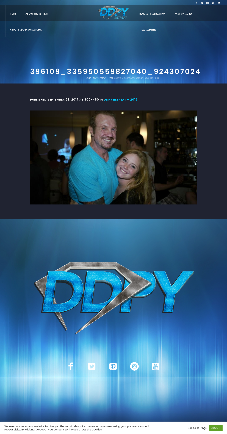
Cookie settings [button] (197, 428)
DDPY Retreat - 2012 (103, 78)
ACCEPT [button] (215, 428)
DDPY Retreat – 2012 (120, 100)
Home (88, 78)
